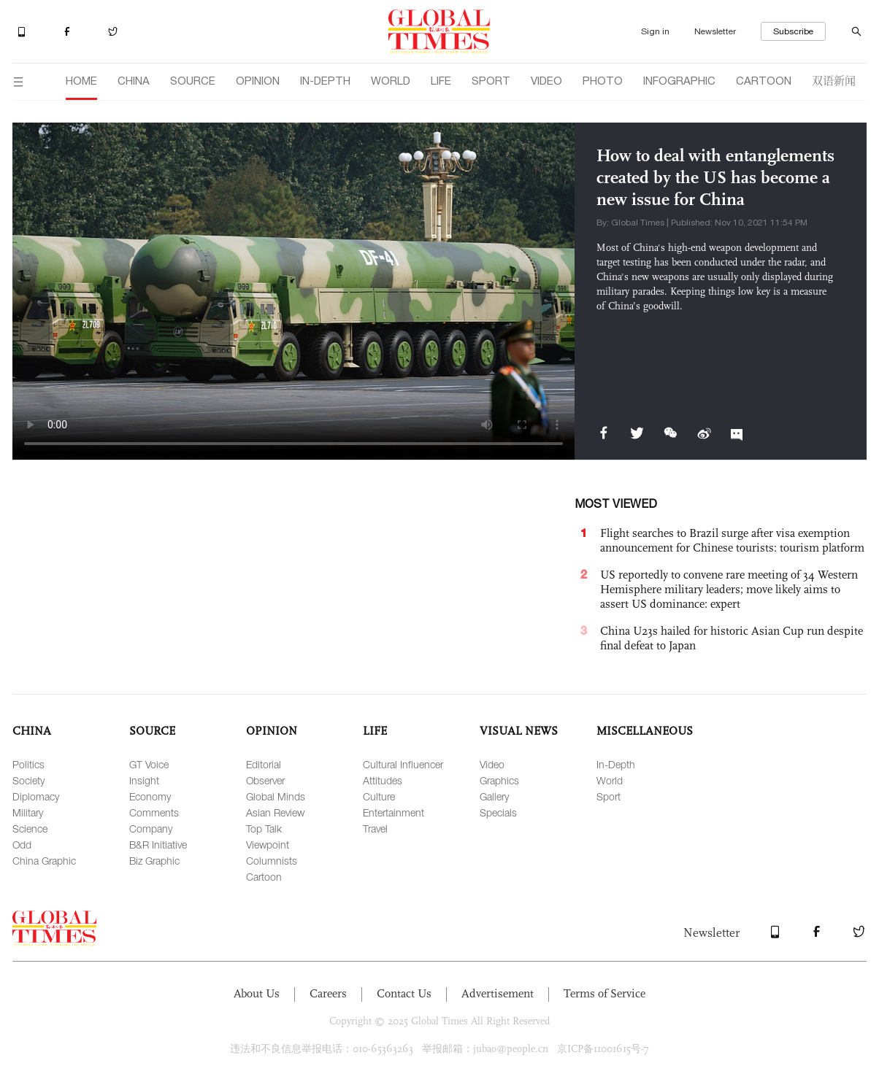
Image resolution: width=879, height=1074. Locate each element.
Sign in (655, 31)
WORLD (390, 80)
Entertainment (393, 812)
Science (29, 828)
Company (150, 828)
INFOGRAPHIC (679, 80)
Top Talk (264, 828)
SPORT (491, 80)
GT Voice (149, 764)
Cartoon (264, 876)
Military (27, 812)
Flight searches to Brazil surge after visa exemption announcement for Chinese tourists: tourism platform (732, 540)
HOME (81, 80)
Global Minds (275, 796)
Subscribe (793, 31)
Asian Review (275, 812)
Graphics (499, 780)
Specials (498, 812)
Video (492, 764)
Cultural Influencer (403, 764)
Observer (265, 780)
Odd (21, 844)
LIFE (441, 80)
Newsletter (715, 31)
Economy (150, 796)
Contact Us (404, 993)
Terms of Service (604, 993)
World (609, 780)
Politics (28, 764)
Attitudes (382, 780)
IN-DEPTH (325, 80)
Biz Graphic (154, 860)
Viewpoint (267, 844)
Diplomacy (35, 796)
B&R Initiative (158, 844)
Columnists (271, 860)
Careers (328, 993)
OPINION (258, 80)
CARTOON (763, 80)
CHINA (134, 80)
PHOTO (603, 80)
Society (28, 780)
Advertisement (497, 993)
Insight (144, 780)
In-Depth (615, 764)
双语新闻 (834, 80)
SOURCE (192, 80)
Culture (379, 796)
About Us (257, 993)
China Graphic (44, 860)
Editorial (263, 764)
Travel (375, 828)
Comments (154, 812)
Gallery (494, 796)
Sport (608, 796)
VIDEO (546, 80)
